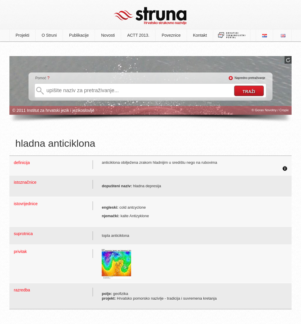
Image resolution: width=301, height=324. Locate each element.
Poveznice (171, 35)
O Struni (49, 35)
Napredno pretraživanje (250, 78)
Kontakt (200, 35)
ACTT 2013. (138, 35)
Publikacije (79, 35)
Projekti (22, 35)
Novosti (108, 35)
